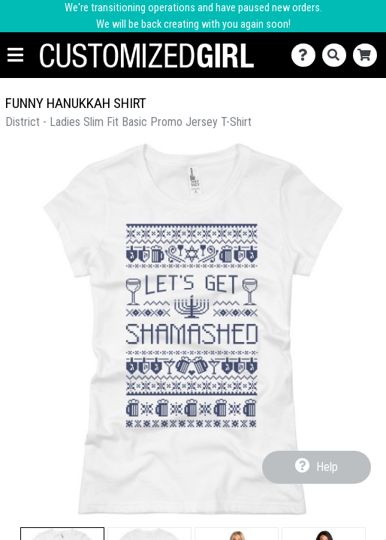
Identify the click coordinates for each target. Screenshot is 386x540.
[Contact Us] (306, 55)
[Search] (337, 55)
